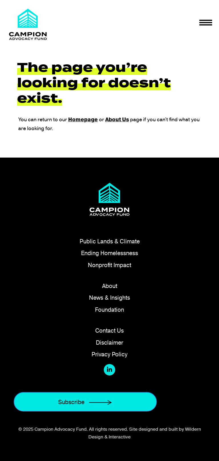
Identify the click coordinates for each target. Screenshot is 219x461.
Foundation (109, 309)
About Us (117, 119)
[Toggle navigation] (205, 23)
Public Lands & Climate (110, 241)
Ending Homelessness (109, 253)
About (109, 286)
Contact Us (109, 330)
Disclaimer (109, 342)
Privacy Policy (109, 354)
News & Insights (109, 297)
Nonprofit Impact (109, 265)
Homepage (83, 119)
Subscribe (85, 402)
